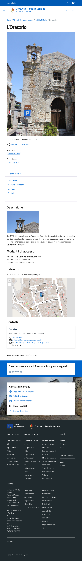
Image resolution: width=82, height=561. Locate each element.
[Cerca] (72, 10)
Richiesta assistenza (31, 507)
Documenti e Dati (13, 464)
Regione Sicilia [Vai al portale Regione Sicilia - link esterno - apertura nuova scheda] (11, 3)
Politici (9, 451)
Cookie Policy (47, 500)
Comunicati (64, 444)
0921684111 (15, 337)
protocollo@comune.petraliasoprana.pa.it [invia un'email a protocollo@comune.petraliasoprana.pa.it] (25, 340)
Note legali (46, 504)
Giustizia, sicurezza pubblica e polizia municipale (48, 444)
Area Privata (11, 541)
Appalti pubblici (29, 454)
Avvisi (62, 447)
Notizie (62, 440)
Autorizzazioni (29, 458)
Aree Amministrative (14, 440)
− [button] (9, 284)
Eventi (62, 465)
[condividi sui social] (12, 144)
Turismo (45, 475)
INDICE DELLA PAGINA (41, 174)
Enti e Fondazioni (13, 461)
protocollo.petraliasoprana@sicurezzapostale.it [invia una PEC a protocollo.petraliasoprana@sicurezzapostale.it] (32, 342)
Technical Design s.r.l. (21, 554)
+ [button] (9, 281)
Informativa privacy (49, 497)
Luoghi (62, 462)
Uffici (8, 444)
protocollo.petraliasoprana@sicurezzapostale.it (14, 521)
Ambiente (27, 444)
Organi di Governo (13, 447)
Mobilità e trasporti (49, 458)
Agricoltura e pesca (31, 440)
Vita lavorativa (47, 478)
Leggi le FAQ (28, 490)
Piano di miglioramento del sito (48, 524)
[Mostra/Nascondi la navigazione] (4, 10)
